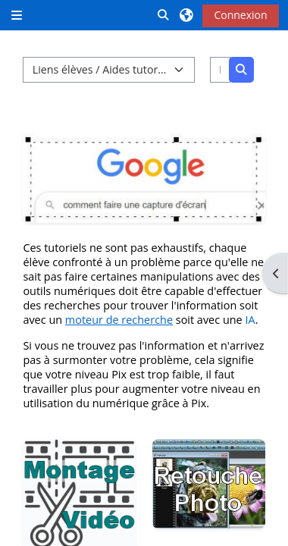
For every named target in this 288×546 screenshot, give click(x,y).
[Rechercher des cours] (220, 70)
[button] (163, 15)
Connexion (240, 15)
